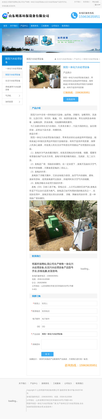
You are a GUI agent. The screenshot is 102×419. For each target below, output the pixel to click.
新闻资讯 (34, 26)
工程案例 (45, 26)
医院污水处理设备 (13, 60)
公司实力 (55, 26)
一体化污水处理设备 (13, 68)
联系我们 (86, 2)
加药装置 (9, 102)
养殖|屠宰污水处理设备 (13, 88)
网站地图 (95, 2)
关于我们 (77, 2)
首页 (5, 26)
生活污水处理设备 (12, 81)
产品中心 (24, 26)
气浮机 (8, 96)
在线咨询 (71, 99)
